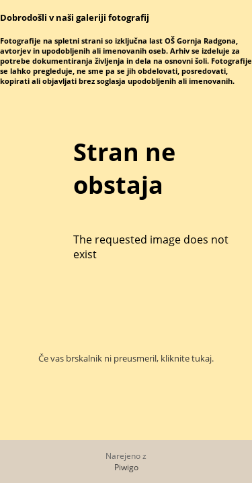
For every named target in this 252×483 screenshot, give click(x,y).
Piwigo (126, 467)
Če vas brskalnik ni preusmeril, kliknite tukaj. (126, 358)
